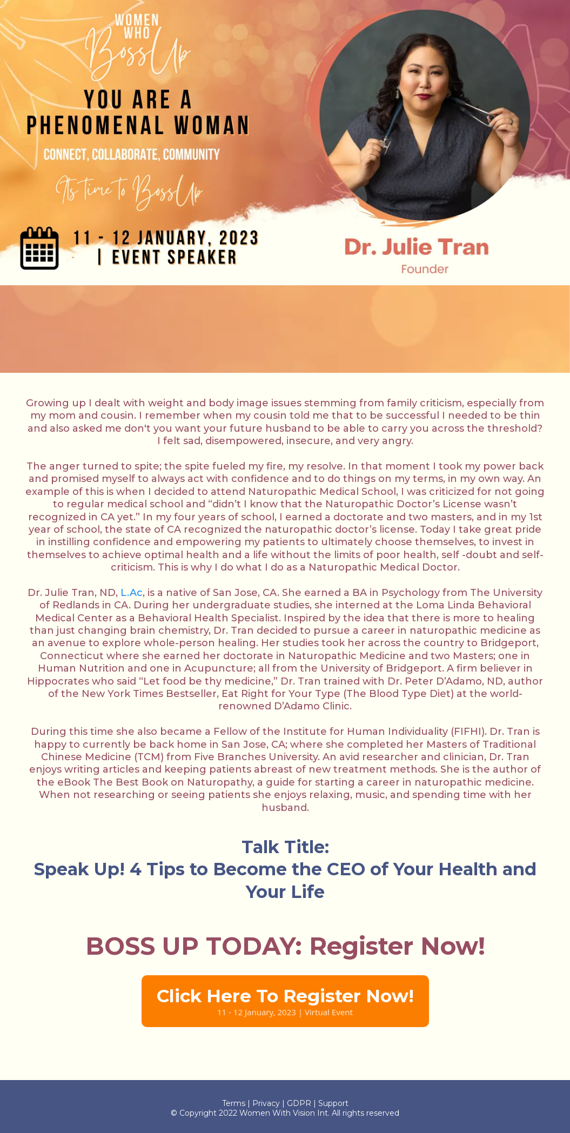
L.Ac (131, 593)
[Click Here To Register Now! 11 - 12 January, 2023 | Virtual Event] (285, 1001)
